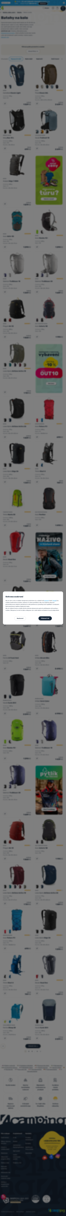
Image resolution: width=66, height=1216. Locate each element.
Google (54, 600)
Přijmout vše (45, 618)
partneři (46, 600)
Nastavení (20, 618)
